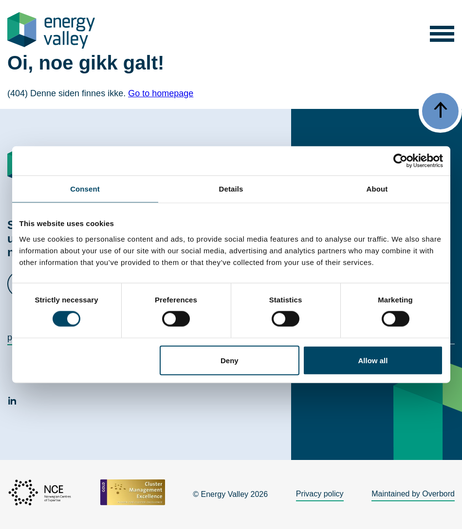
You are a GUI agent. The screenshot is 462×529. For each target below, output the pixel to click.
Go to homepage (160, 93)
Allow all (373, 360)
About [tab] (377, 189)
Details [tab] (231, 189)
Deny (230, 360)
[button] (442, 30)
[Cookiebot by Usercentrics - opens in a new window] (400, 161)
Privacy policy (320, 494)
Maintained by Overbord (413, 494)
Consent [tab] (85, 189)
